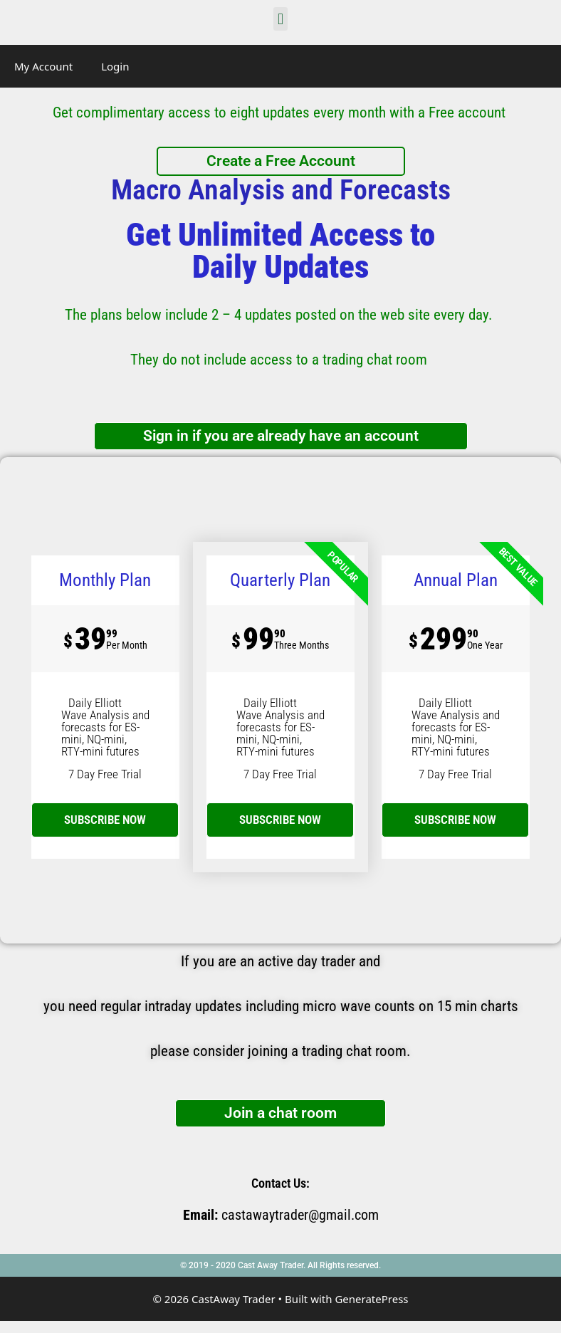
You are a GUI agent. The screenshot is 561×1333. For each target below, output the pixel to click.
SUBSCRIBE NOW (280, 819)
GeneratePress (371, 1299)
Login (115, 66)
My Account (43, 66)
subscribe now (105, 819)
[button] (280, 19)
